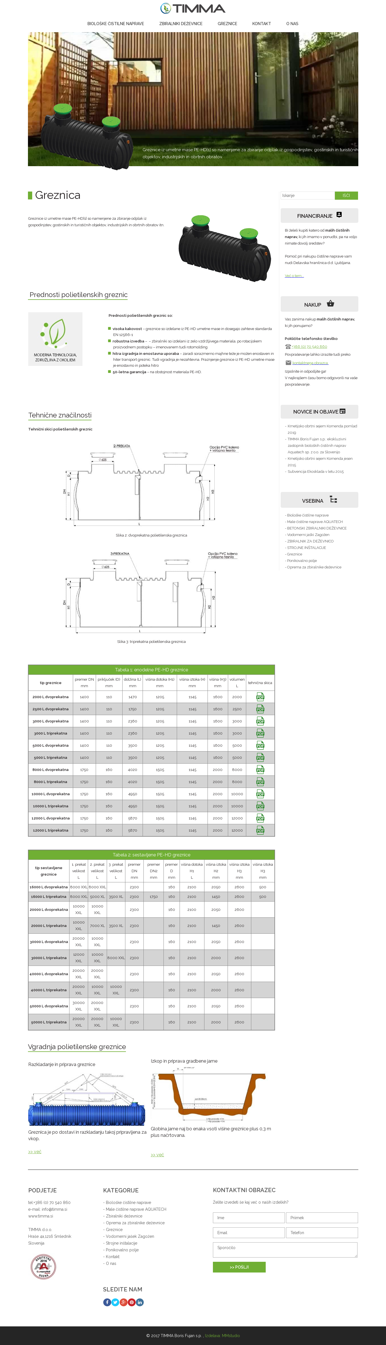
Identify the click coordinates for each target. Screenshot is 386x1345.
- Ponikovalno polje (301, 561)
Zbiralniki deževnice (180, 23)
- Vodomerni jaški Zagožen (307, 535)
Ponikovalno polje (122, 1250)
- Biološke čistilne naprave (307, 515)
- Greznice (293, 554)
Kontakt (261, 23)
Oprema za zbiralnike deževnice (135, 1223)
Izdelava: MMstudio (222, 1335)
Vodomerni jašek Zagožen (130, 1236)
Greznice (227, 23)
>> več (35, 1151)
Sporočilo (285, 1250)
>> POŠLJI (239, 1267)
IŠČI (346, 195)
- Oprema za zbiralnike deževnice (313, 567)
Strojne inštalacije (121, 1243)
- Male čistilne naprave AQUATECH (314, 522)
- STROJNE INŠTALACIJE (305, 548)
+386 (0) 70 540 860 (309, 346)
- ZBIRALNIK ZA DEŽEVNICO (309, 541)
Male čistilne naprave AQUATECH (136, 1209)
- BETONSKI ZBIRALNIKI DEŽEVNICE (316, 528)
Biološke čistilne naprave (116, 23)
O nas (292, 23)
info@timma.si (54, 1209)
